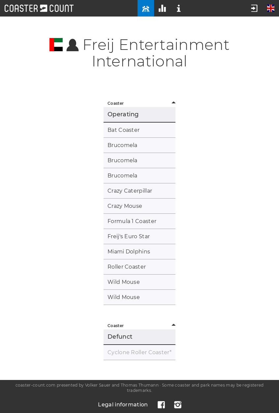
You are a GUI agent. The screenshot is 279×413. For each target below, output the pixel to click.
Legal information (123, 404)
